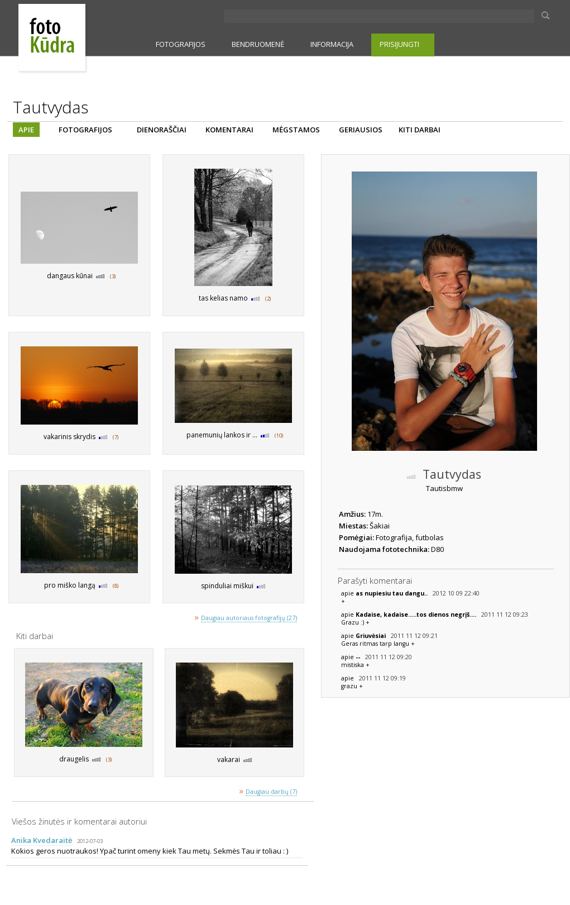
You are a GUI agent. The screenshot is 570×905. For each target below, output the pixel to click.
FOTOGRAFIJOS (180, 44)
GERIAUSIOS (360, 130)
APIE (26, 130)
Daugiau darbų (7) (271, 792)
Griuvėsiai (371, 636)
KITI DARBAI (419, 130)
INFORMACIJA (331, 44)
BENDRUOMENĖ (258, 44)
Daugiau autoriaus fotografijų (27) (249, 618)
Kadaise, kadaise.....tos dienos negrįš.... (417, 614)
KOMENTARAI (229, 130)
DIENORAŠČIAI (161, 130)
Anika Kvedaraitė (41, 840)
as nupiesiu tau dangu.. (392, 593)
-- (359, 657)
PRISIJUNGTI (399, 44)
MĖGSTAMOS (296, 130)
